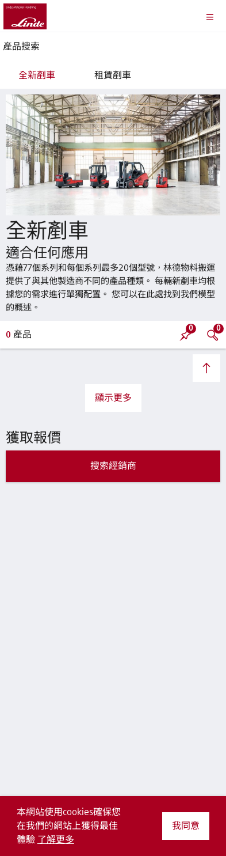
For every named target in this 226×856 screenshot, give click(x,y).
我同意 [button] (186, 826)
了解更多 (55, 839)
